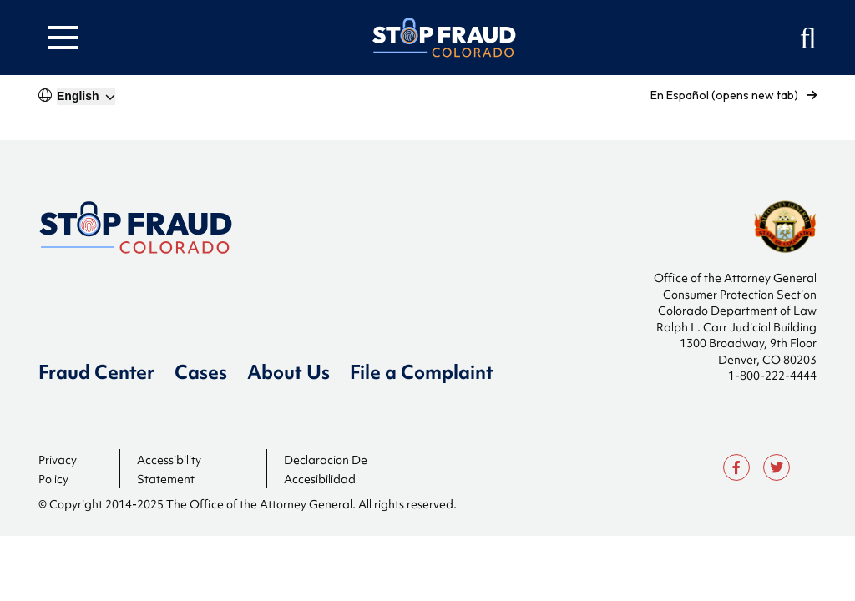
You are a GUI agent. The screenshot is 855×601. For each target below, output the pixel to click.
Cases (201, 372)
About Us (288, 372)
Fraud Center (96, 372)
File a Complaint (421, 372)
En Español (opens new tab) (733, 95)
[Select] (86, 96)
